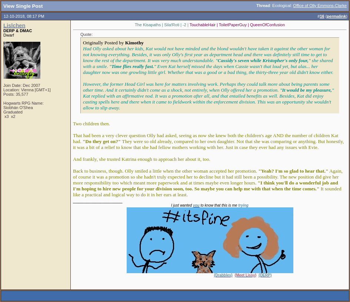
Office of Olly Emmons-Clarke (320, 5)
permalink (336, 16)
